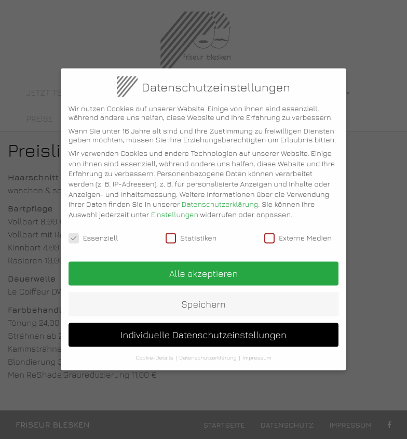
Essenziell (93, 231)
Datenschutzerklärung (220, 197)
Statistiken (191, 231)
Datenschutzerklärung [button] (208, 351)
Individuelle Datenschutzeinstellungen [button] (203, 328)
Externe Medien (298, 231)
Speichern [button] (203, 297)
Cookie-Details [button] (154, 351)
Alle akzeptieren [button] (203, 267)
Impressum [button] (256, 351)
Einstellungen (174, 208)
